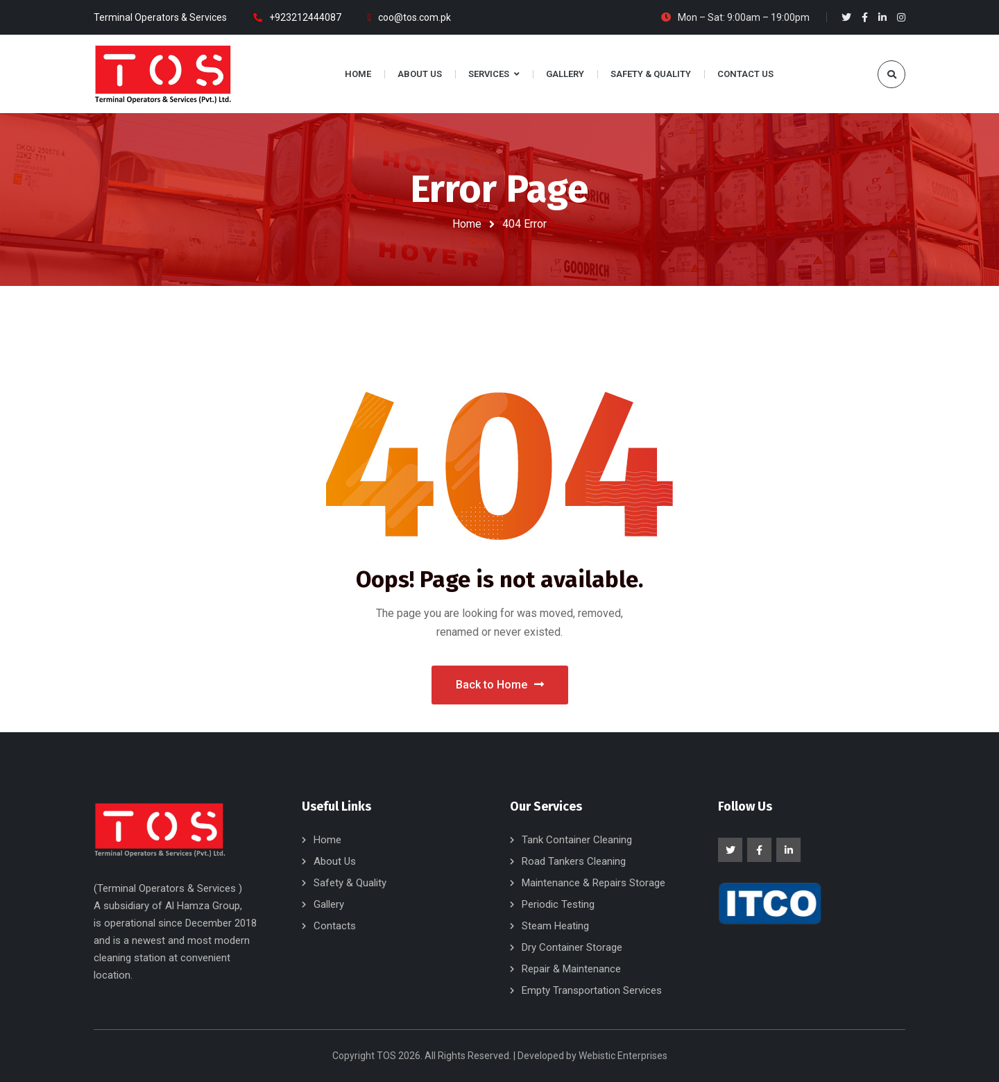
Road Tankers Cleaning (574, 861)
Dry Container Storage (572, 947)
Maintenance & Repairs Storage (593, 883)
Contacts (335, 926)
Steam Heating (555, 926)
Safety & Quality (350, 883)
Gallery (329, 904)
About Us (335, 861)
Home (466, 223)
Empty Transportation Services (592, 990)
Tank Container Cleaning (577, 840)
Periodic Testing (558, 904)
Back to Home (500, 684)
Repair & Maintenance (571, 969)
